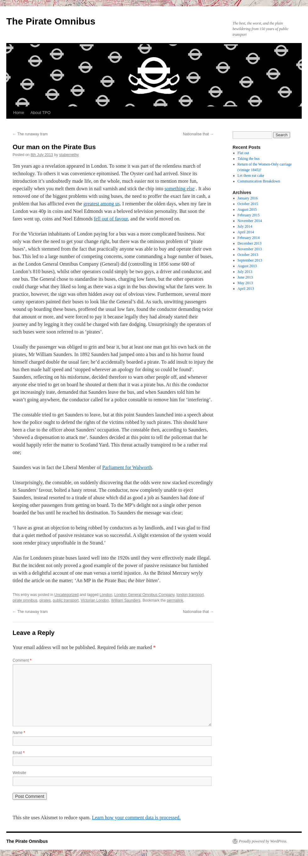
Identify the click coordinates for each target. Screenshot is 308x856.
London (106, 595)
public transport (66, 600)
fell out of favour (111, 218)
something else (179, 188)
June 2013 (245, 277)
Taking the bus (249, 158)
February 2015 (249, 215)
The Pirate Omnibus (50, 21)
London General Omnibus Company (144, 595)
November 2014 (250, 221)
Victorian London (95, 600)
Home (18, 112)
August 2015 (247, 209)
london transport (190, 595)
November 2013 (250, 249)
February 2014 (249, 238)
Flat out (243, 153)
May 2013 (245, 283)
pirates (45, 600)
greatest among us (101, 203)
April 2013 (246, 288)
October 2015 (248, 204)
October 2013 (248, 254)
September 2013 (250, 260)
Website (19, 773)
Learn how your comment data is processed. (136, 817)
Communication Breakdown (259, 181)
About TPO (40, 112)
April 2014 (246, 232)
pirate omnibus (25, 600)
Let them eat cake (251, 175)
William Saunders (125, 600)
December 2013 (249, 243)
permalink (175, 600)
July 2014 (245, 226)
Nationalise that (198, 134)
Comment (22, 660)
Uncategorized (66, 595)
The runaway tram (30, 134)
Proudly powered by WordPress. (263, 841)
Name (19, 732)
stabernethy (69, 155)
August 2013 (247, 266)
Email (19, 752)
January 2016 (248, 198)
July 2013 (245, 271)
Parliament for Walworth (127, 467)
